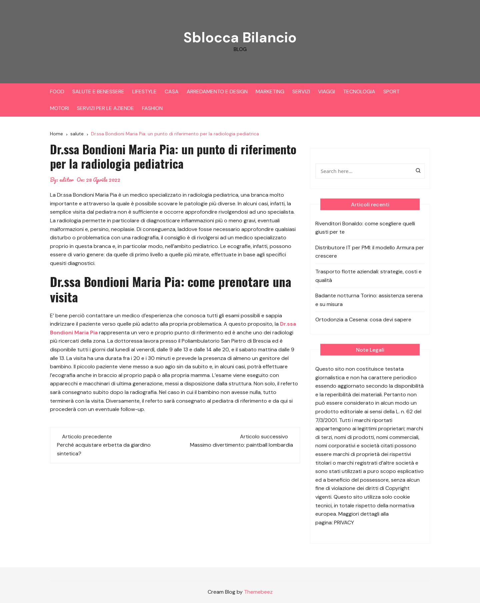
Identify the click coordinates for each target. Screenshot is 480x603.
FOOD (57, 91)
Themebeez (258, 591)
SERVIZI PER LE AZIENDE (105, 108)
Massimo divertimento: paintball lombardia (241, 444)
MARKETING (270, 91)
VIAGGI (326, 91)
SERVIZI (301, 91)
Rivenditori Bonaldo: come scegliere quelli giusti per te (365, 228)
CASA (172, 91)
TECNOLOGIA (359, 91)
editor (66, 180)
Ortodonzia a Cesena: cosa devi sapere (363, 319)
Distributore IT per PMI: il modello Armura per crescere (369, 252)
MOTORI (59, 108)
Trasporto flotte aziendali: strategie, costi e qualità (368, 276)
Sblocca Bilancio (240, 37)
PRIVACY (344, 522)
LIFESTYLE (144, 91)
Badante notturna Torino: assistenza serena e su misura (369, 300)
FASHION (152, 108)
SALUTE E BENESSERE (98, 91)
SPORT (391, 91)
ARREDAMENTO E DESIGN (217, 91)
